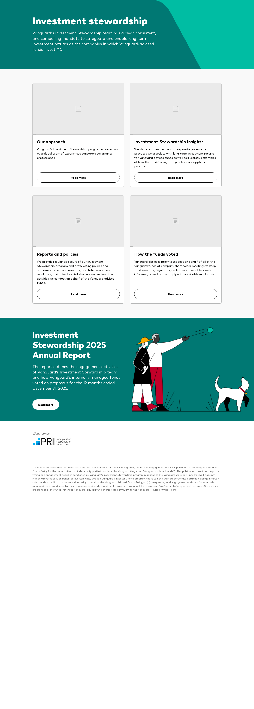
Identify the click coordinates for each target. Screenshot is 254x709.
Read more (78, 177)
